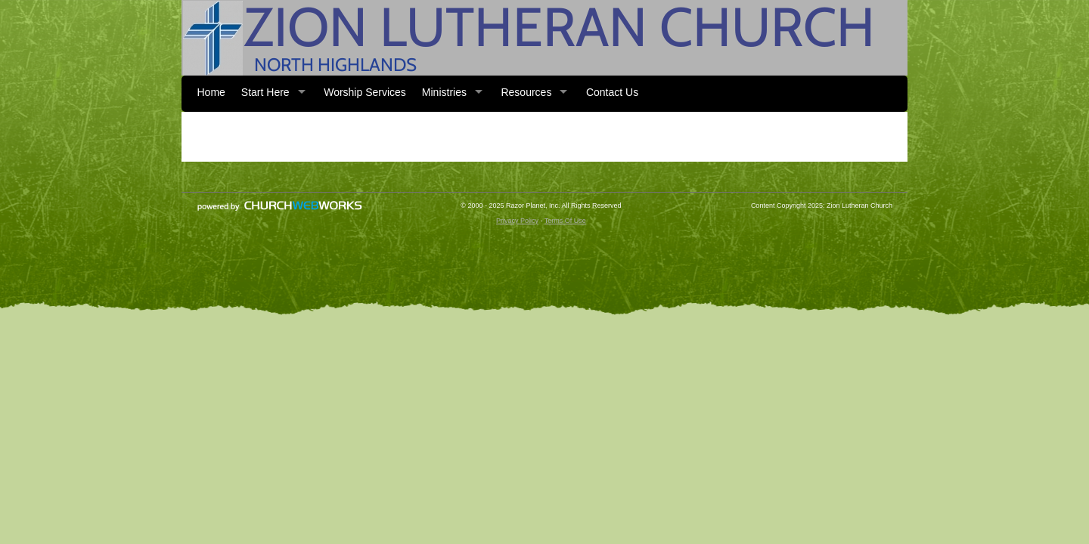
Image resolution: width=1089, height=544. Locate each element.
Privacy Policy (517, 220)
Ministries (444, 92)
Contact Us (612, 92)
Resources (526, 92)
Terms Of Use (565, 220)
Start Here (265, 92)
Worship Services (365, 92)
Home (211, 92)
